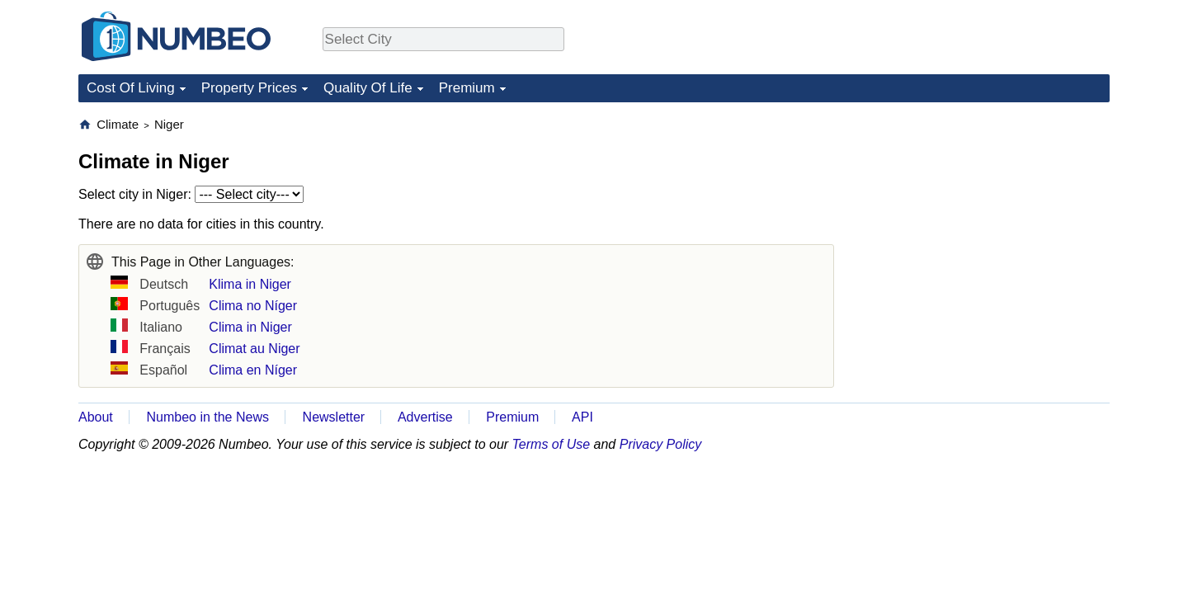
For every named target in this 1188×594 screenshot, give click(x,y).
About (95, 417)
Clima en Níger (253, 370)
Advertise (425, 417)
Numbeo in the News (207, 417)
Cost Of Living (131, 88)
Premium (467, 88)
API (582, 417)
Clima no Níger (253, 306)
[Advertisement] (986, 219)
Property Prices (249, 88)
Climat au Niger (254, 349)
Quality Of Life (367, 88)
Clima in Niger (250, 327)
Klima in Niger (250, 284)
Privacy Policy (661, 444)
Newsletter (334, 417)
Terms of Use (551, 444)
